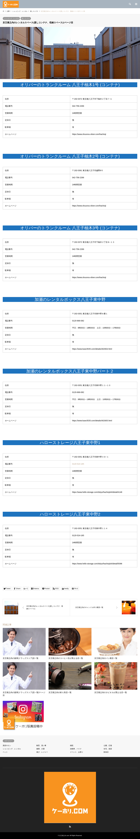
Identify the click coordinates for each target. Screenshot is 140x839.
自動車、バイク (75, 749)
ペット (5, 752)
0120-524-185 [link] (78, 464)
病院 (71, 745)
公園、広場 (108, 745)
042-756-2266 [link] (78, 106)
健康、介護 (40, 749)
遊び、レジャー (42, 752)
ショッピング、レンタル (11, 18)
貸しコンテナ (26, 18)
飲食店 (106, 752)
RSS (70, 827)
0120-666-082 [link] (78, 321)
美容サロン (7, 745)
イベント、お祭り (76, 752)
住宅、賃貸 (108, 749)
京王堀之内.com (64, 835)
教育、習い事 (41, 745)
